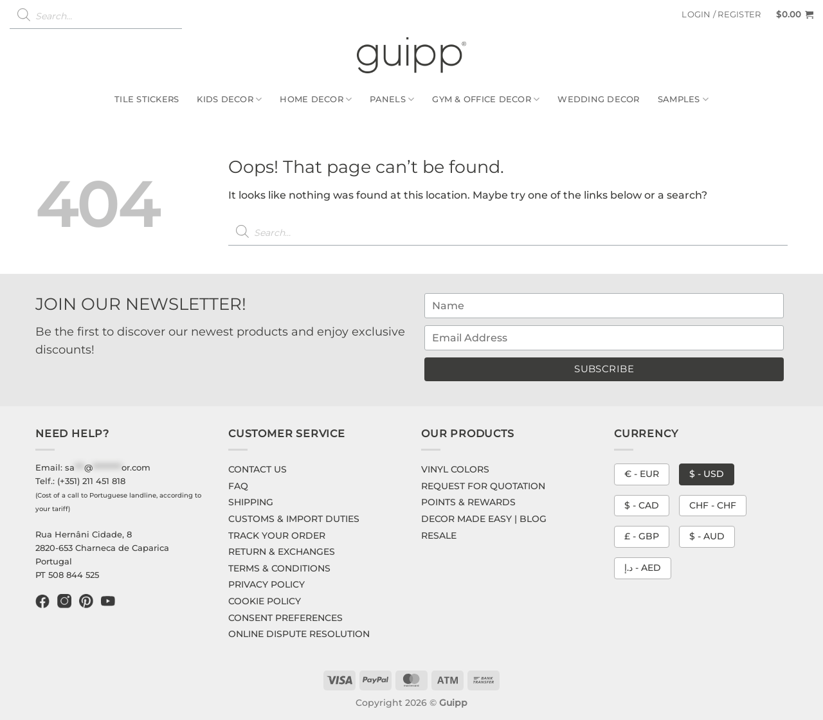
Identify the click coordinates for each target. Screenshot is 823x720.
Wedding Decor (598, 99)
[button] (721, 14)
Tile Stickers (146, 99)
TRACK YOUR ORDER (276, 535)
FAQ (238, 486)
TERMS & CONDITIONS (279, 568)
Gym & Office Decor (485, 99)
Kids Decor (229, 99)
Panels (392, 99)
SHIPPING (250, 502)
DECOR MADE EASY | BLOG (484, 519)
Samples (683, 99)
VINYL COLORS (455, 469)
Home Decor (316, 99)
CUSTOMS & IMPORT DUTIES (293, 519)
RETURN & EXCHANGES (281, 551)
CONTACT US (257, 469)
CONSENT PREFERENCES (285, 618)
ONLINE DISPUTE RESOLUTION (299, 634)
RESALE (439, 535)
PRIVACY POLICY (266, 584)
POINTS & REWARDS (468, 502)
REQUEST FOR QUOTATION (483, 486)
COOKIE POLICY (264, 601)
